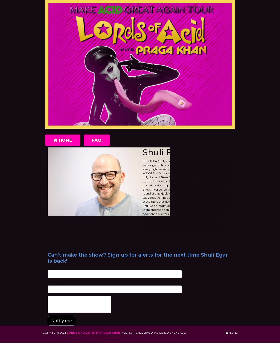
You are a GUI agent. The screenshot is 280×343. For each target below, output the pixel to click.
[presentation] (79, 304)
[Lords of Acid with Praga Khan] (140, 64)
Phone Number (58, 283)
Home (63, 140)
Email (51, 268)
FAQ (97, 140)
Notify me (61, 320)
